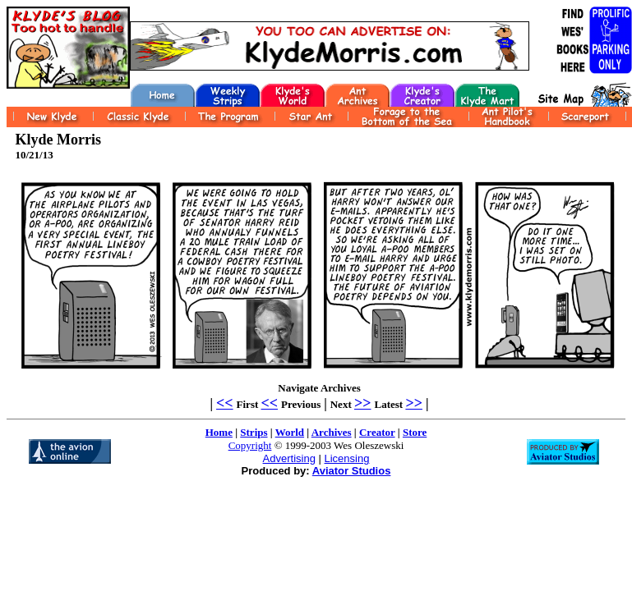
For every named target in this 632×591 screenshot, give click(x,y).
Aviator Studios (351, 471)
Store (415, 432)
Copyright (250, 445)
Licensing (346, 458)
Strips (253, 432)
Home (219, 432)
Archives (331, 432)
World (289, 432)
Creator (377, 432)
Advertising (289, 458)
